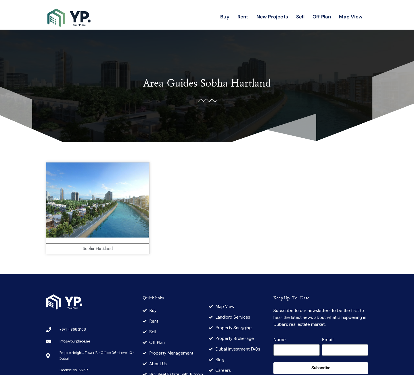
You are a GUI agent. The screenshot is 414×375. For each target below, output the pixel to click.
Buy (224, 17)
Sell (300, 17)
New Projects (272, 17)
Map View (351, 17)
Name (279, 340)
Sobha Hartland (235, 84)
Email (328, 340)
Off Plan (322, 17)
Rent (242, 17)
